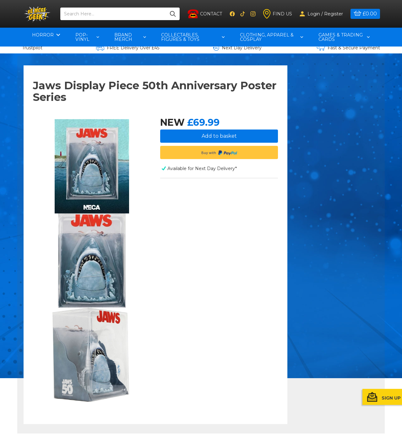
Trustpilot (32, 48)
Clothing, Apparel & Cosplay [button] (271, 37)
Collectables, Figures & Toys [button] (193, 37)
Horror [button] (46, 35)
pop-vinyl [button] (87, 37)
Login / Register (321, 14)
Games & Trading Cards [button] (344, 37)
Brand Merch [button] (130, 37)
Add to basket (219, 136)
